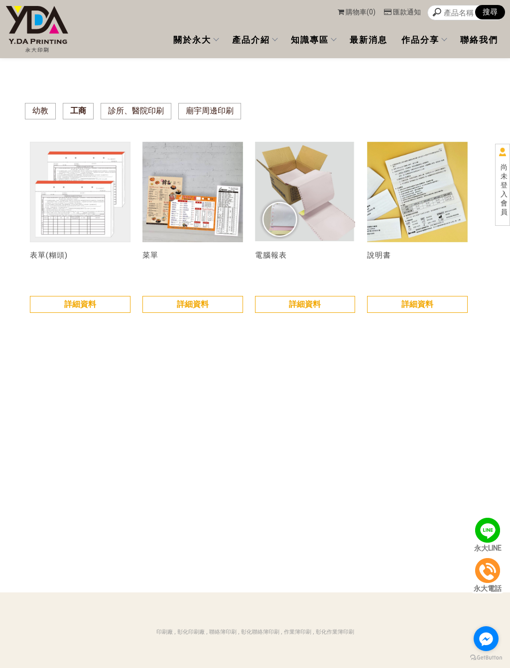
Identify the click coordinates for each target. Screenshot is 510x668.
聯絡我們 (479, 40)
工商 (78, 110)
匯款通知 (402, 12)
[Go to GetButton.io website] (486, 658)
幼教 (40, 110)
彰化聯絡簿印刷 (260, 632)
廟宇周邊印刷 (210, 110)
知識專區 (313, 40)
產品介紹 (254, 40)
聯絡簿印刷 (223, 632)
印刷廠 (164, 632)
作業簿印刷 (297, 632)
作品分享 (423, 40)
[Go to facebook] (486, 638)
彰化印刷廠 (191, 632)
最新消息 (368, 40)
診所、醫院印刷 (136, 110)
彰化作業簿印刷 (335, 632)
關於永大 (195, 40)
